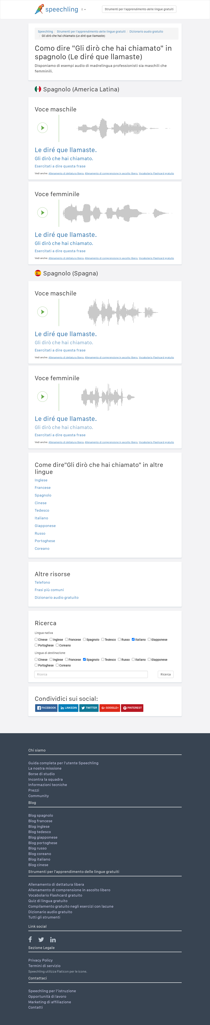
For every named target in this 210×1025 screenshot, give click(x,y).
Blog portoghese (42, 843)
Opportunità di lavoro (47, 996)
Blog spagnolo (40, 815)
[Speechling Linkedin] (55, 940)
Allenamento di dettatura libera (56, 884)
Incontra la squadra (45, 779)
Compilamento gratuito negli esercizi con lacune (71, 906)
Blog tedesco (39, 831)
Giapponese (45, 525)
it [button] (83, 9)
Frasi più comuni (49, 589)
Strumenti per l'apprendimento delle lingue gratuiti (139, 9)
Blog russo (37, 848)
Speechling (45, 31)
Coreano (42, 548)
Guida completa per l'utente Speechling (63, 763)
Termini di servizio (44, 965)
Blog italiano (39, 859)
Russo (40, 533)
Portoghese (45, 540)
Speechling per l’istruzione (52, 991)
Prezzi (33, 790)
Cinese (41, 503)
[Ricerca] (91, 674)
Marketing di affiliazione (49, 1002)
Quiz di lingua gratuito (48, 900)
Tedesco (42, 510)
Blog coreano (39, 853)
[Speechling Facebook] (32, 940)
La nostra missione (45, 768)
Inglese (41, 480)
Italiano (41, 518)
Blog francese (40, 821)
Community (38, 795)
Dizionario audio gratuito (146, 31)
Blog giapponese (43, 837)
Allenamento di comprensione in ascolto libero (69, 890)
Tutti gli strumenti (44, 917)
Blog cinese (38, 864)
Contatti (35, 1007)
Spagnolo (43, 495)
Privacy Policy (40, 960)
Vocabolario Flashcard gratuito (55, 895)
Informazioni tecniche (47, 784)
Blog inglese (39, 826)
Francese (43, 487)
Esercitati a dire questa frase (60, 166)
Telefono (42, 582)
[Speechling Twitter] (43, 940)
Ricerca (166, 674)
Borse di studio (41, 774)
